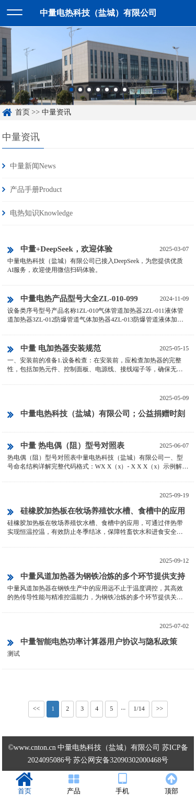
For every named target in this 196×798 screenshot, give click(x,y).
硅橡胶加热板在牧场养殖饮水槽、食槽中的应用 (96, 512)
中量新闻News (33, 166)
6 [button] (116, 92)
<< (36, 708)
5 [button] (107, 92)
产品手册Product (36, 189)
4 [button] (98, 92)
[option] (98, 69)
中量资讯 (56, 112)
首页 (22, 112)
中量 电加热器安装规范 (54, 349)
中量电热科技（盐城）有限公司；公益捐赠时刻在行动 (96, 415)
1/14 (138, 708)
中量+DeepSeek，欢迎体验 (59, 250)
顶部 (171, 784)
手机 (122, 784)
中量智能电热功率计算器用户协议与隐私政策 (92, 642)
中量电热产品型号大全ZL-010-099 (72, 299)
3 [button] (89, 92)
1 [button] (71, 92)
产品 (73, 784)
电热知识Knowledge (41, 213)
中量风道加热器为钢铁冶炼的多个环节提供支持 (96, 577)
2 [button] (80, 92)
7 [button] (124, 92)
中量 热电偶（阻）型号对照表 (65, 446)
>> (160, 708)
